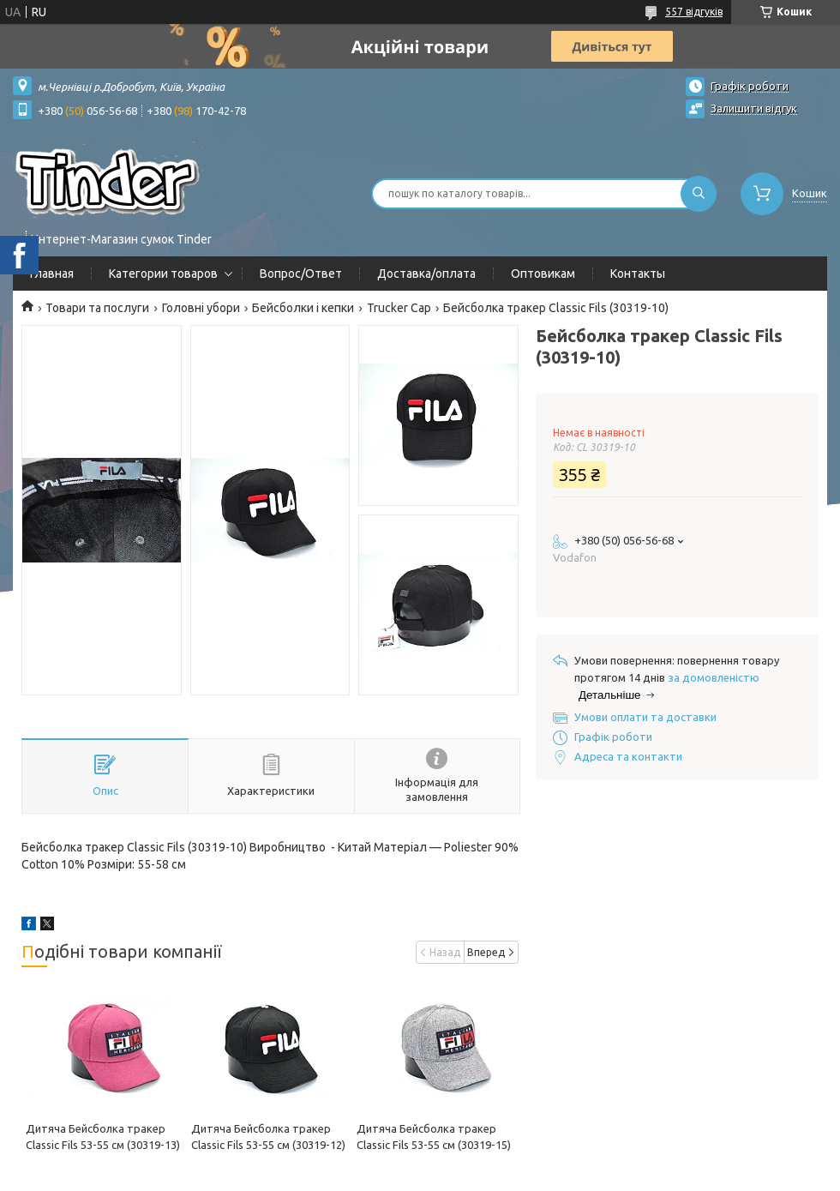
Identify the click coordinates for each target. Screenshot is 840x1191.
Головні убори (201, 308)
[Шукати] (699, 194)
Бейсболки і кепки (303, 308)
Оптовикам (543, 274)
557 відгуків (694, 11)
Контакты (637, 274)
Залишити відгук (754, 108)
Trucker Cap (399, 308)
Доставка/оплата (426, 274)
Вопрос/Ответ (301, 274)
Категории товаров (163, 274)
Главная (52, 274)
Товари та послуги (97, 308)
